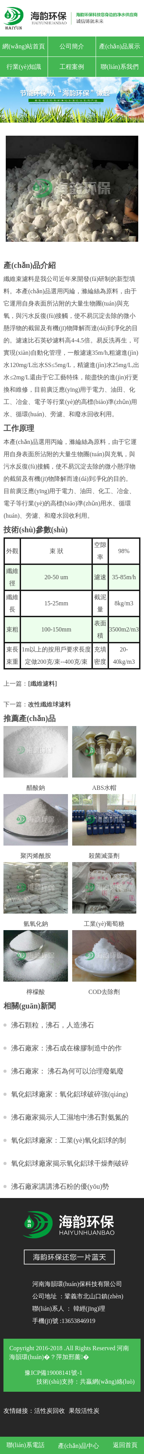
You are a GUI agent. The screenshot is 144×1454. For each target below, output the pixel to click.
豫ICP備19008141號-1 (53, 1372)
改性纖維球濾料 (49, 704)
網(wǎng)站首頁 (23, 46)
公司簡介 (72, 46)
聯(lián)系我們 (120, 66)
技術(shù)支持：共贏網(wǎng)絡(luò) (85, 1381)
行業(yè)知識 (24, 66)
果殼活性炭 (84, 1410)
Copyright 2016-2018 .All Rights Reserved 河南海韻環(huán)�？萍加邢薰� (69, 1352)
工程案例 (72, 66)
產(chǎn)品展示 (119, 46)
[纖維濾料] (42, 683)
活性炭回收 (49, 1410)
